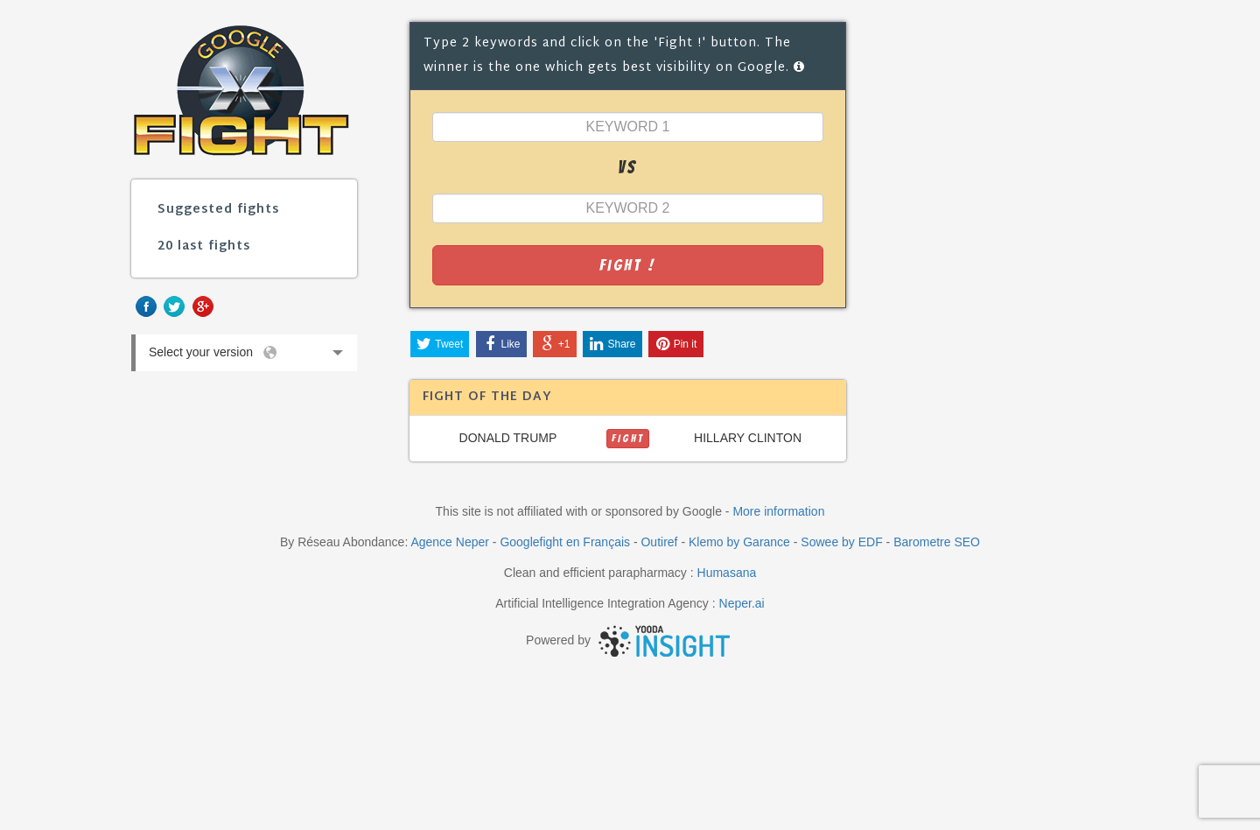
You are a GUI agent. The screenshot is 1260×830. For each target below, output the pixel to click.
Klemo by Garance (739, 542)
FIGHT (628, 438)
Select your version (244, 357)
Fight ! (627, 265)
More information (778, 511)
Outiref (658, 542)
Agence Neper (449, 542)
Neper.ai (742, 603)
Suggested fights (218, 210)
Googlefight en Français (565, 542)
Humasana (727, 573)
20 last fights (204, 246)
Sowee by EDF (841, 542)
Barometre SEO (936, 542)
